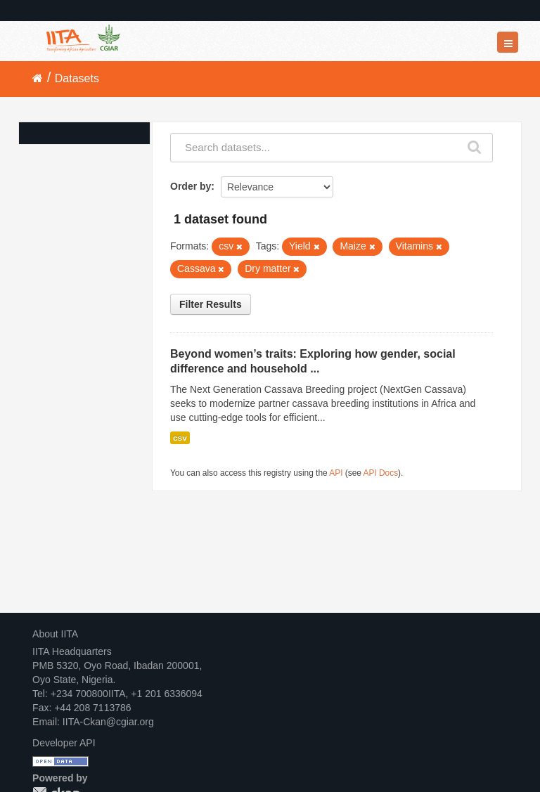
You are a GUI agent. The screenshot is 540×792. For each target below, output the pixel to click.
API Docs (381, 473)
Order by (190, 186)
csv (180, 438)
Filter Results (210, 304)
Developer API (64, 742)
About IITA (55, 634)
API (335, 473)
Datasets (77, 78)
